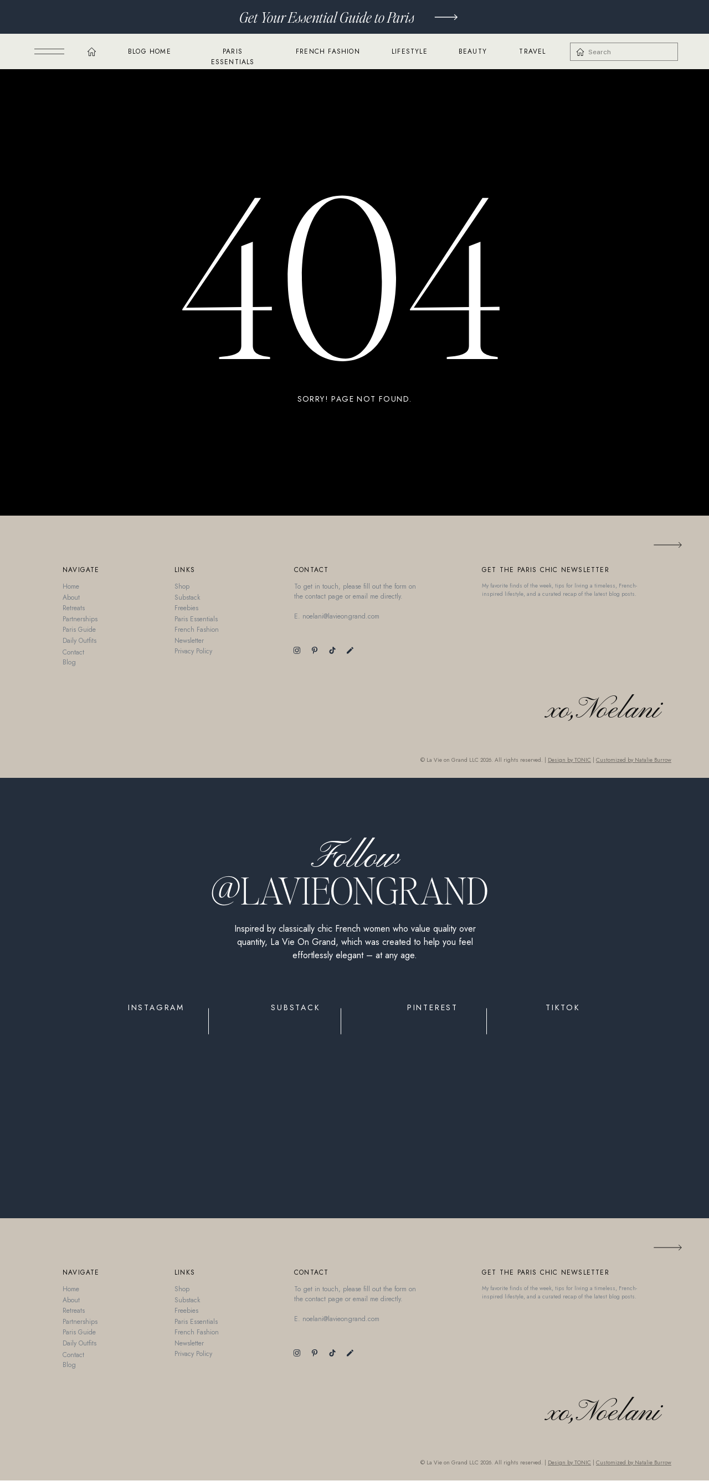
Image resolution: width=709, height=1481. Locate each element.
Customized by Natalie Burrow (633, 760)
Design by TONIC (569, 760)
